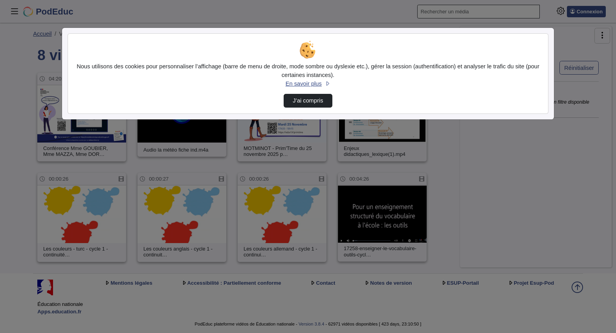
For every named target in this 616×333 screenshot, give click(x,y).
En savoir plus (308, 83)
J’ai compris (308, 100)
